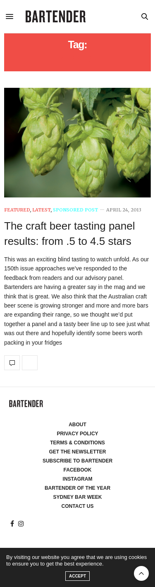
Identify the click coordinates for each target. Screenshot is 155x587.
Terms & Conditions (77, 443)
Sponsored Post (75, 210)
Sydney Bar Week (77, 497)
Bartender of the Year (77, 488)
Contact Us (78, 506)
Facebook (77, 470)
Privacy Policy (77, 434)
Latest (41, 210)
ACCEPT (77, 576)
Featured (17, 210)
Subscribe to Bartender (77, 461)
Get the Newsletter (77, 452)
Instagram (78, 479)
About (77, 424)
